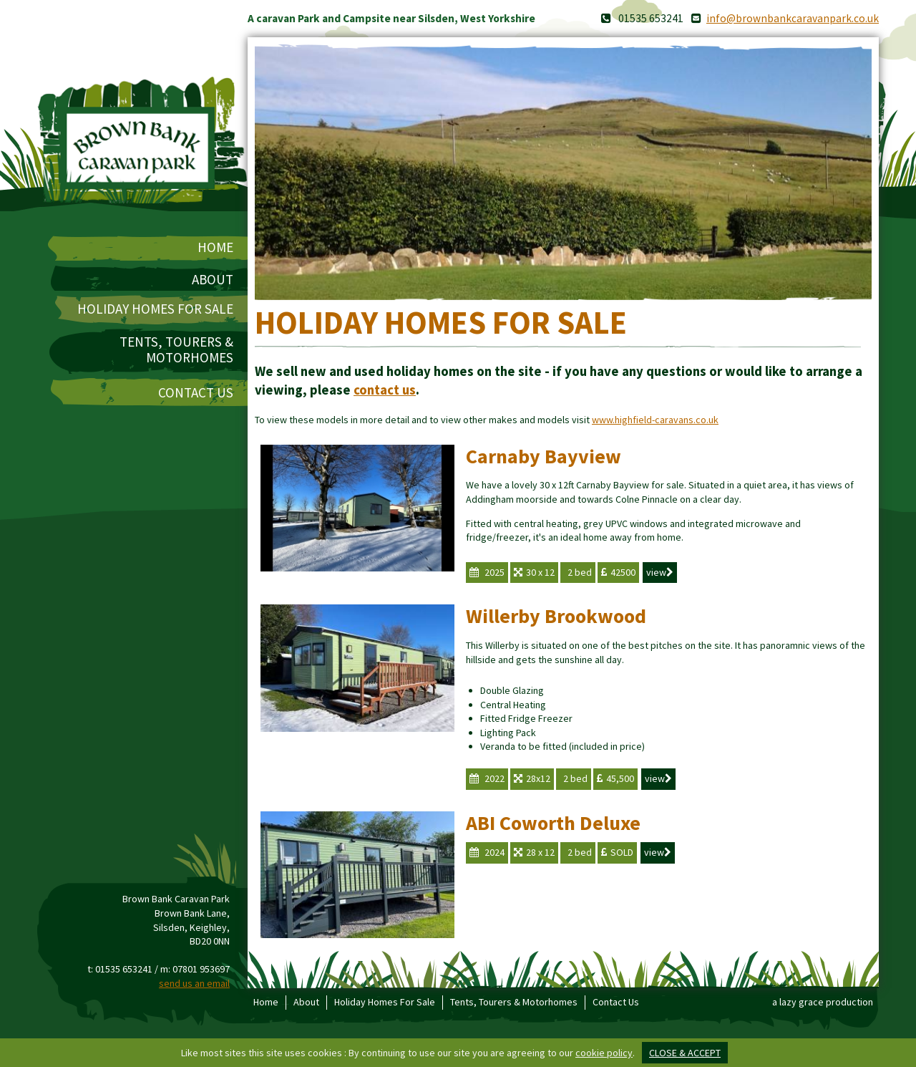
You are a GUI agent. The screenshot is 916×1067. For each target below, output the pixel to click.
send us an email (194, 983)
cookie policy (604, 1052)
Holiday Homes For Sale (155, 309)
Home (215, 247)
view (659, 572)
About (212, 279)
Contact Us (195, 393)
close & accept (685, 1052)
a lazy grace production (822, 1001)
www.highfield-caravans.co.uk (655, 419)
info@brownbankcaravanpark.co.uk (792, 18)
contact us (385, 390)
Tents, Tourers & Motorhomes (176, 350)
